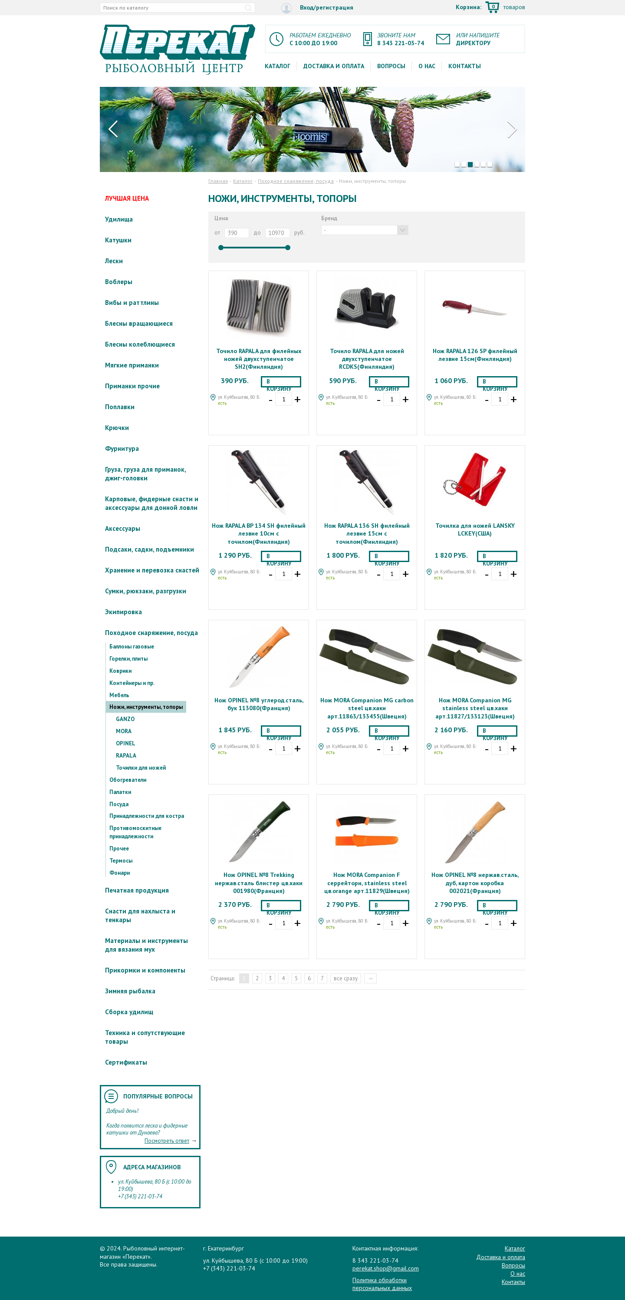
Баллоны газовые (131, 646)
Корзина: (490, 8)
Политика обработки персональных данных (382, 1284)
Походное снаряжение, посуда (151, 632)
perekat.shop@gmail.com (385, 1268)
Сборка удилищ (129, 1012)
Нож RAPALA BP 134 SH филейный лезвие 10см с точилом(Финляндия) (259, 533)
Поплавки (120, 407)
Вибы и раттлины (132, 302)
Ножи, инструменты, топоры (146, 707)
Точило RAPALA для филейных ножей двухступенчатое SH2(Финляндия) (258, 358)
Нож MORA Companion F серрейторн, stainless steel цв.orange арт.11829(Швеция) (367, 882)
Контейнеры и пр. (132, 683)
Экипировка (123, 612)
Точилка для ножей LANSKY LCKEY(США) (475, 529)
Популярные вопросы (158, 1096)
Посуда (118, 804)
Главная (218, 181)
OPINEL (125, 743)
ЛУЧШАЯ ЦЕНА (127, 198)
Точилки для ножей (141, 767)
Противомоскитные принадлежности (135, 832)
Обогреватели (127, 780)
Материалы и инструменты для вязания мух (146, 944)
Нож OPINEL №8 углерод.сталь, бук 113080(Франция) (258, 704)
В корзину (278, 382)
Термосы (120, 860)
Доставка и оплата (333, 66)
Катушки (118, 240)
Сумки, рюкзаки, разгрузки (145, 591)
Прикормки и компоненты (145, 970)
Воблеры (118, 282)
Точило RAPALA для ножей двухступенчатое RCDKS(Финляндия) (367, 358)
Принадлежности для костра (146, 816)
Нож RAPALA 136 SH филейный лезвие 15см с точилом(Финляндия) (367, 533)
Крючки (117, 427)
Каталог (277, 66)
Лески (114, 261)
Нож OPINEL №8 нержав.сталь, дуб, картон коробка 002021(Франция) (475, 882)
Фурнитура (122, 448)
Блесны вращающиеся (139, 323)
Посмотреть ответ (167, 1141)
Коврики (120, 671)
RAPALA (126, 755)
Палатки (120, 792)
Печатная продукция (137, 890)
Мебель (119, 695)
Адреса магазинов (152, 1167)
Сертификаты (126, 1062)
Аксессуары (122, 528)
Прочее (119, 848)
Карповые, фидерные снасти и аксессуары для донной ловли (151, 503)
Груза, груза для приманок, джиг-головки (145, 473)
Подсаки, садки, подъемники (149, 549)
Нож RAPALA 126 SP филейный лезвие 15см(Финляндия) (475, 355)
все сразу (346, 978)
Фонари (119, 873)
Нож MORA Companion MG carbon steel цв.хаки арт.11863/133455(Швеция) (367, 708)
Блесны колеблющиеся (140, 344)
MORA (124, 731)
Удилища (119, 219)
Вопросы (391, 66)
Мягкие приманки (132, 365)
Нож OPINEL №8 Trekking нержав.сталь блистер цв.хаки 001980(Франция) (259, 882)
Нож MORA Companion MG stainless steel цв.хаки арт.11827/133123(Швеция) (475, 708)
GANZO (125, 719)
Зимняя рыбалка (130, 991)
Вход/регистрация (317, 8)
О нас (426, 66)
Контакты (464, 66)
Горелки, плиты (128, 658)
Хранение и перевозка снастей (152, 570)
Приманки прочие (132, 386)
